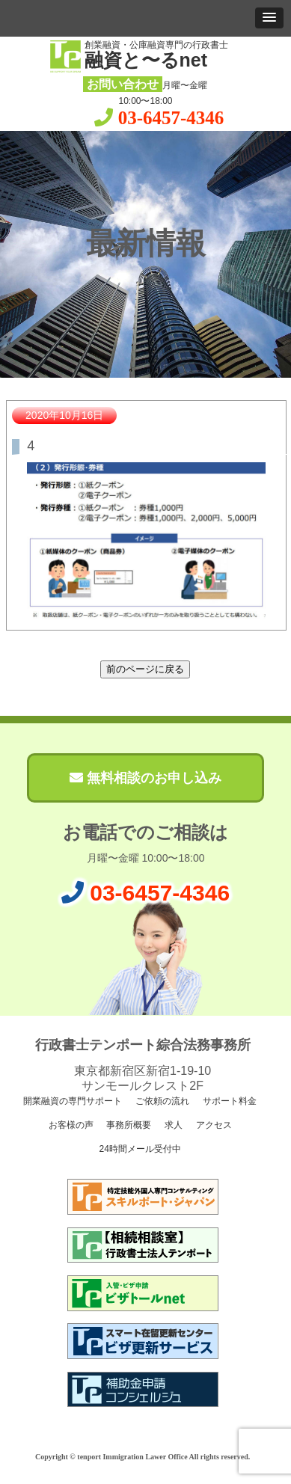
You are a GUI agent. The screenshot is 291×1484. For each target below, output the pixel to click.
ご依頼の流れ (161, 1101)
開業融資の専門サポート (71, 1101)
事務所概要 (127, 1125)
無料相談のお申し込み (145, 777)
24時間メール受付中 (139, 1149)
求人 (172, 1125)
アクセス (213, 1125)
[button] (269, 17)
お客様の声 (69, 1125)
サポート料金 (228, 1101)
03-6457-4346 (171, 118)
